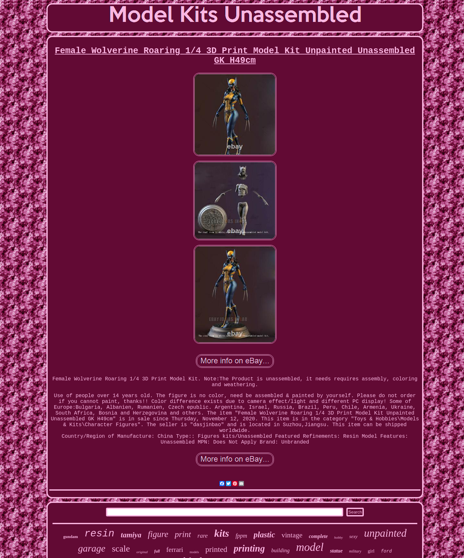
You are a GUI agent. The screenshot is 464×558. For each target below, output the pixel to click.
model (310, 547)
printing (249, 548)
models (194, 552)
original (142, 552)
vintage (292, 535)
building (280, 550)
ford (386, 551)
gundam (70, 536)
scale (121, 548)
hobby (338, 537)
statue (336, 550)
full (157, 551)
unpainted (385, 533)
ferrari (174, 549)
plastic (264, 534)
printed (216, 549)
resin (99, 533)
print (183, 534)
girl (371, 550)
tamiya (131, 535)
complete (318, 536)
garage (91, 548)
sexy (353, 536)
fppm (241, 536)
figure (158, 534)
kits (221, 533)
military (355, 551)
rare (203, 535)
